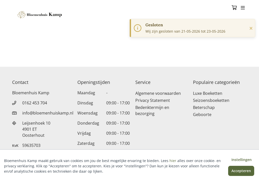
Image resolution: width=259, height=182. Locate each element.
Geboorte (202, 114)
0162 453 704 (34, 103)
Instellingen (241, 159)
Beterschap (204, 107)
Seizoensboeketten (211, 100)
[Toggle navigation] (243, 8)
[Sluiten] (251, 28)
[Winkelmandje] (234, 8)
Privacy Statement (152, 100)
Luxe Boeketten (207, 93)
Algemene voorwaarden (158, 93)
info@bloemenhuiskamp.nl (47, 113)
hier (172, 160)
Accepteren (241, 170)
